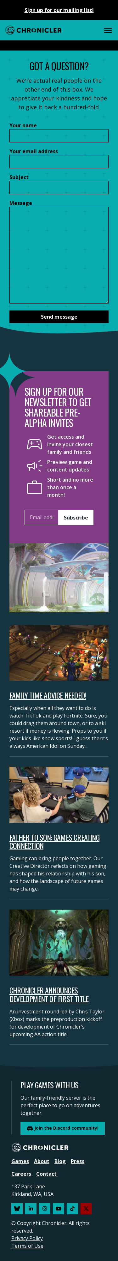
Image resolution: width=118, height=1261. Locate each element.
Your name (23, 125)
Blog (60, 1161)
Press (77, 1161)
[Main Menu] (108, 30)
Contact (46, 1173)
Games (20, 1161)
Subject (19, 177)
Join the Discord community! (62, 1128)
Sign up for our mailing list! (59, 10)
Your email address (33, 151)
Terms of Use (27, 1245)
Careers (21, 1173)
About (41, 1161)
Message (20, 203)
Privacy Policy (27, 1238)
